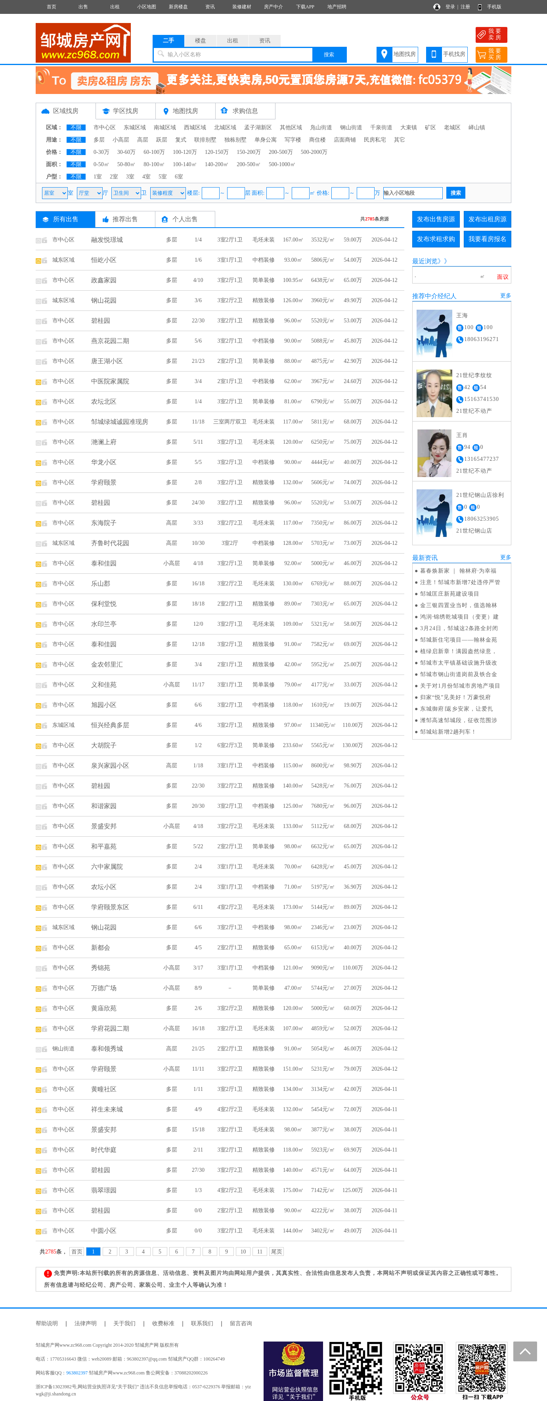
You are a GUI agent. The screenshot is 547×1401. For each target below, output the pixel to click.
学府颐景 (104, 482)
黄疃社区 (104, 1089)
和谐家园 (104, 806)
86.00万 (353, 523)
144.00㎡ (293, 1231)
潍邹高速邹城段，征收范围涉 (458, 720)
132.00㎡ (293, 482)
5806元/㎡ (323, 260)
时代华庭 (104, 1149)
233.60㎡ (293, 745)
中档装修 (263, 260)
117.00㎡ (293, 422)
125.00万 (352, 1190)
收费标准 (163, 1323)
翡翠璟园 (104, 1190)
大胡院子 (104, 745)
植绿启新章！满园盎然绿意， (458, 651)
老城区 (452, 127)
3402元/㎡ (323, 1231)
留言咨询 (241, 1323)
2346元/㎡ (323, 927)
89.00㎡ (293, 604)
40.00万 (353, 462)
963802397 (77, 1373)
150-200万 (249, 152)
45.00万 (353, 867)
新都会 (100, 947)
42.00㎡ (293, 664)
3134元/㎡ (323, 1089)
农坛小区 (104, 887)
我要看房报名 (488, 239)
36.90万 (353, 887)
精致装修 (263, 300)
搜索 (329, 54)
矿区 (430, 127)
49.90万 (353, 300)
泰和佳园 (104, 563)
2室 (114, 177)
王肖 (462, 435)
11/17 (198, 685)
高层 (142, 140)
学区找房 (125, 110)
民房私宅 (375, 140)
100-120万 (185, 152)
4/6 (198, 725)
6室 (179, 177)
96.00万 (353, 806)
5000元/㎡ (323, 563)
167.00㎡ (293, 240)
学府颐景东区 (110, 907)
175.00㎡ (293, 1190)
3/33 (198, 523)
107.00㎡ (293, 1028)
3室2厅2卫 (230, 300)
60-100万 (154, 152)
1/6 (198, 260)
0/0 (198, 1210)
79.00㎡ (293, 685)
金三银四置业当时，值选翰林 (458, 605)
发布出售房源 (436, 219)
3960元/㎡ (323, 300)
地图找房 (405, 54)
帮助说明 (47, 1323)
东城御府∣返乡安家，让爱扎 (456, 709)
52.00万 (353, 1028)
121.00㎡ (293, 968)
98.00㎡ (293, 846)
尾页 (276, 1252)
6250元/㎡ (323, 442)
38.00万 (353, 1130)
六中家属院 (107, 866)
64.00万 (353, 1170)
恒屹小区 (104, 260)
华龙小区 (104, 462)
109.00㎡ (293, 624)
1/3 (198, 1190)
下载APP (305, 7)
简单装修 (263, 280)
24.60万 (353, 381)
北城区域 (225, 127)
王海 (462, 315)
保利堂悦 (104, 603)
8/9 (198, 988)
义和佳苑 (104, 684)
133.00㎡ (293, 826)
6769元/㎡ (323, 583)
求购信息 (245, 110)
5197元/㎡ (323, 887)
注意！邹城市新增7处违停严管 (460, 582)
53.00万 (353, 321)
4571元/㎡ (323, 1170)
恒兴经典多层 (110, 725)
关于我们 (124, 1323)
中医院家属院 (110, 381)
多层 (99, 140)
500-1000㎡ (282, 164)
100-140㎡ (185, 164)
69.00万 (353, 644)
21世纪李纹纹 (474, 375)
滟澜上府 (104, 442)
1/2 (198, 745)
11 (259, 1252)
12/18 (198, 644)
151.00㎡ (293, 1069)
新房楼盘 (178, 7)
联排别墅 (205, 140)
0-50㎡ (101, 164)
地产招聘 (336, 7)
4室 (146, 177)
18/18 (198, 604)
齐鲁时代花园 (110, 543)
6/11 (198, 907)
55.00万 (353, 401)
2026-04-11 (385, 1089)
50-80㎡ (126, 164)
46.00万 (353, 563)
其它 (399, 140)
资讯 (210, 7)
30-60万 (126, 152)
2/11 (198, 1150)
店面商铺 (345, 140)
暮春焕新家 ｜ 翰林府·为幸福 (458, 571)
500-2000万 (314, 152)
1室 (98, 177)
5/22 (198, 846)
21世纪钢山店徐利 (480, 495)
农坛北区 (104, 401)
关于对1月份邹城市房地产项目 (460, 686)
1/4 (198, 240)
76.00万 (353, 786)
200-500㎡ (249, 164)
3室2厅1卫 (230, 240)
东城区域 (135, 127)
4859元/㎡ (323, 1028)
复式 (180, 140)
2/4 (198, 867)
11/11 (198, 1069)
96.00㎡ (293, 321)
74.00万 (353, 482)
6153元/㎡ (323, 948)
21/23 (198, 361)
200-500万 (281, 152)
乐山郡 (100, 583)
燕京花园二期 (110, 340)
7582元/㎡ (323, 644)
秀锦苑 (100, 967)
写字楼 (293, 140)
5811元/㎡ (323, 422)
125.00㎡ (293, 806)
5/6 (198, 341)
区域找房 (65, 110)
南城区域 (165, 127)
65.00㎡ (293, 948)
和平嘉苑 (104, 846)
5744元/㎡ (323, 988)
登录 (450, 7)
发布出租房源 (488, 219)
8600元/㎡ (323, 766)
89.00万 (353, 907)
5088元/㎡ (323, 341)
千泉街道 (381, 127)
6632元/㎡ (323, 846)
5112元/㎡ (323, 826)
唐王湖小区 (107, 361)
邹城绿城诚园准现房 (119, 421)
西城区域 (195, 127)
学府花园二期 (110, 1028)
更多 (505, 296)
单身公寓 (265, 140)
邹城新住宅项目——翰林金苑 (458, 640)
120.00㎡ (293, 442)
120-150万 (217, 152)
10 (243, 1252)
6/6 (198, 705)
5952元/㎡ (323, 664)
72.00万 (353, 1109)
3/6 (198, 300)
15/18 (198, 1130)
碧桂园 (100, 320)
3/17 (198, 968)
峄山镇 (477, 127)
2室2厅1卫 (230, 361)
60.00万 (353, 1008)
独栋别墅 (235, 140)
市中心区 (105, 127)
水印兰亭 (104, 624)
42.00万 (353, 1089)
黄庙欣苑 (104, 1008)
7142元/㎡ (323, 1190)
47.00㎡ (293, 988)
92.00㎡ (293, 563)
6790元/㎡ (323, 401)
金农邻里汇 (107, 664)
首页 (51, 7)
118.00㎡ (293, 705)
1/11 (198, 1089)
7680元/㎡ (323, 806)
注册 (465, 7)
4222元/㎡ (323, 1210)
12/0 (198, 624)
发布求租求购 (436, 239)
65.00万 (353, 280)
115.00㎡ (293, 766)
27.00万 (353, 988)
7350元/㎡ (323, 523)
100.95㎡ (293, 280)
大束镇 (408, 127)
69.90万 (353, 1150)
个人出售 (185, 219)
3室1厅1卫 (230, 260)
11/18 (198, 422)
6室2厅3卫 (230, 745)
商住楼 (317, 140)
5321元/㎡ (323, 624)
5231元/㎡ (323, 1069)
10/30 (198, 543)
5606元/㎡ (323, 482)
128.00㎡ (293, 543)
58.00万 (353, 624)
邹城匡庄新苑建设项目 (450, 594)
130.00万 (352, 745)
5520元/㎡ (323, 321)
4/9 (198, 1109)
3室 (130, 177)
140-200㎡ (217, 164)
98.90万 (353, 766)
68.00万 (353, 422)
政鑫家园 (104, 280)
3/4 (198, 381)
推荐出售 (125, 219)
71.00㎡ (293, 887)
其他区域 (291, 127)
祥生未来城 (107, 1109)
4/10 (198, 280)
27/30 (198, 1170)
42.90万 (353, 361)
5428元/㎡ (323, 786)
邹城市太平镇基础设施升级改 (458, 663)
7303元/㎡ (323, 604)
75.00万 (353, 442)
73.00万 (353, 543)
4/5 (198, 948)
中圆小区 (104, 1230)
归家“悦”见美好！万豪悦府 (455, 697)
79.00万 (353, 1069)
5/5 (198, 462)
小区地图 (146, 7)
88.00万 (353, 583)
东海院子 (104, 522)
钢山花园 (104, 300)
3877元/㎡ (323, 1130)
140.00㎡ (293, 786)
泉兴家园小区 (110, 765)
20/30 (198, 806)
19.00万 (353, 705)
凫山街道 (321, 127)
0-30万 (101, 152)
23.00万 (353, 927)
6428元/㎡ (323, 867)
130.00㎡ (293, 583)
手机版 (494, 7)
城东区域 (63, 260)
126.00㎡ (293, 300)
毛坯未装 (263, 240)
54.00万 (353, 260)
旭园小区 (104, 704)
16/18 (198, 583)
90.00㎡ (293, 341)
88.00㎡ (293, 361)
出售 (83, 7)
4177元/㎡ (323, 685)
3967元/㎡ (323, 381)
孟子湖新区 (258, 127)
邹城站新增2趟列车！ (448, 732)
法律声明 (86, 1323)
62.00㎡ (293, 381)
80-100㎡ (154, 164)
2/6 (198, 1008)
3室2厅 (230, 543)
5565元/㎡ (323, 745)
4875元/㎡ (323, 361)
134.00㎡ (293, 1089)
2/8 (198, 482)
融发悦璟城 (107, 239)
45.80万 (353, 341)
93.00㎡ (293, 260)
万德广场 (104, 988)
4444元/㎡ (323, 462)
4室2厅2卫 (230, 907)
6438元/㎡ (323, 280)
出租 (115, 7)
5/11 (198, 442)
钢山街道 (351, 127)
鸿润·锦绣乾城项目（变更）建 (459, 617)
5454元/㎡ (323, 1109)
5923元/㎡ (323, 1150)
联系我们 (202, 1323)
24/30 (198, 503)
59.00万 (353, 240)
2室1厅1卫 (230, 381)
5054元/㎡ (323, 1049)
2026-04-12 (384, 240)
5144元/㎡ (323, 907)
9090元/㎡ (323, 968)
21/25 (198, 1049)
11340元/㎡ (323, 725)
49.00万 (353, 1231)
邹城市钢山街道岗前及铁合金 (458, 674)
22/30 (198, 321)
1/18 (198, 766)
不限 (76, 127)
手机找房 (454, 54)
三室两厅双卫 (230, 422)
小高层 (121, 140)
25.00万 (353, 664)
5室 (163, 177)
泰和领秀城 (107, 1048)
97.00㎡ (293, 725)
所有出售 (65, 219)
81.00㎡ (293, 401)
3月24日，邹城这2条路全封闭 (459, 628)
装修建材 (241, 7)
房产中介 (273, 7)
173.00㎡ (293, 907)
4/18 (198, 563)
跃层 (161, 140)
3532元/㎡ (323, 240)
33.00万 (353, 685)
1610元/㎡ (323, 705)
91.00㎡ (293, 644)
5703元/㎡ (323, 543)
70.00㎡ (293, 867)
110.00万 (352, 725)
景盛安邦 (104, 826)
